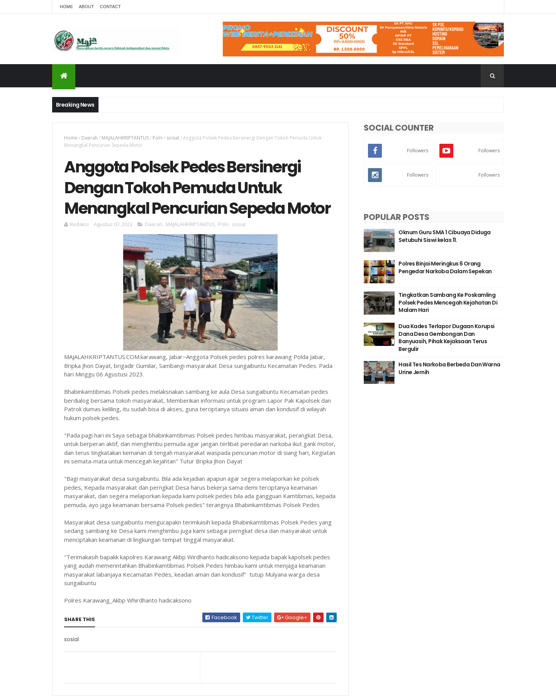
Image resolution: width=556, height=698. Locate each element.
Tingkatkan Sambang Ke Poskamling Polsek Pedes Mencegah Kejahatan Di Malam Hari (447, 302)
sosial (172, 137)
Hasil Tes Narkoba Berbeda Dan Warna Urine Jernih (449, 368)
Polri (158, 137)
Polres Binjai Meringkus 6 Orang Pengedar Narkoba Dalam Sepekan (445, 267)
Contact (110, 6)
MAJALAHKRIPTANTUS (125, 137)
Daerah (89, 137)
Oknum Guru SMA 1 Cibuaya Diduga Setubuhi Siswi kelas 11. (444, 236)
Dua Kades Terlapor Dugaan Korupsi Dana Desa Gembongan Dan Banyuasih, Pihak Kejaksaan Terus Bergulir (446, 337)
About (86, 6)
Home (66, 6)
